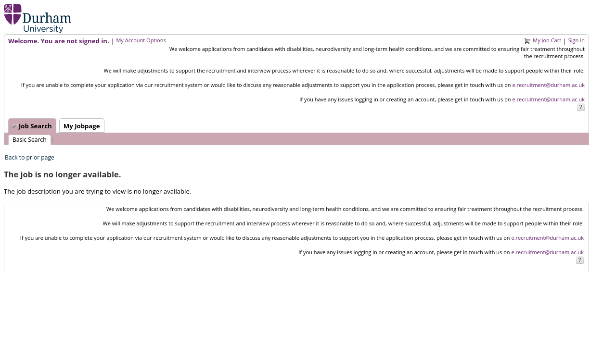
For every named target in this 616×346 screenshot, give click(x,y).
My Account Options (141, 40)
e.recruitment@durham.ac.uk (548, 84)
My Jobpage (82, 126)
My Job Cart (547, 40)
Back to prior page (29, 157)
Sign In (576, 40)
